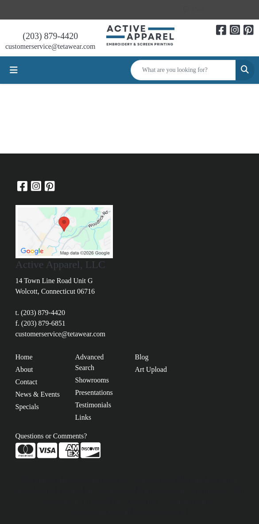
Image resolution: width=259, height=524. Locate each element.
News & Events (37, 394)
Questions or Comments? (51, 436)
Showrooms (92, 380)
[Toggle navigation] (13, 70)
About (24, 369)
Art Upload (151, 369)
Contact (26, 382)
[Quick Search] (183, 70)
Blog (142, 357)
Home (24, 357)
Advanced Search (89, 362)
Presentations (94, 392)
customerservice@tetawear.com (50, 46)
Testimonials (93, 405)
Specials (27, 406)
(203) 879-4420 (50, 36)
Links (83, 417)
